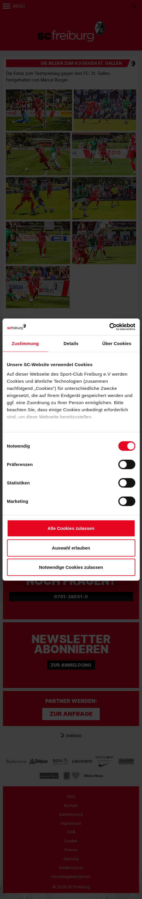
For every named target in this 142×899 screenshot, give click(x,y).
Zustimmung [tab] (25, 343)
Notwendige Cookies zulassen (71, 567)
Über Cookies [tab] (116, 343)
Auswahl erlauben (71, 547)
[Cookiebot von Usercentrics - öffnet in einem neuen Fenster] (109, 327)
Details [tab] (71, 343)
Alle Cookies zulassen (71, 528)
